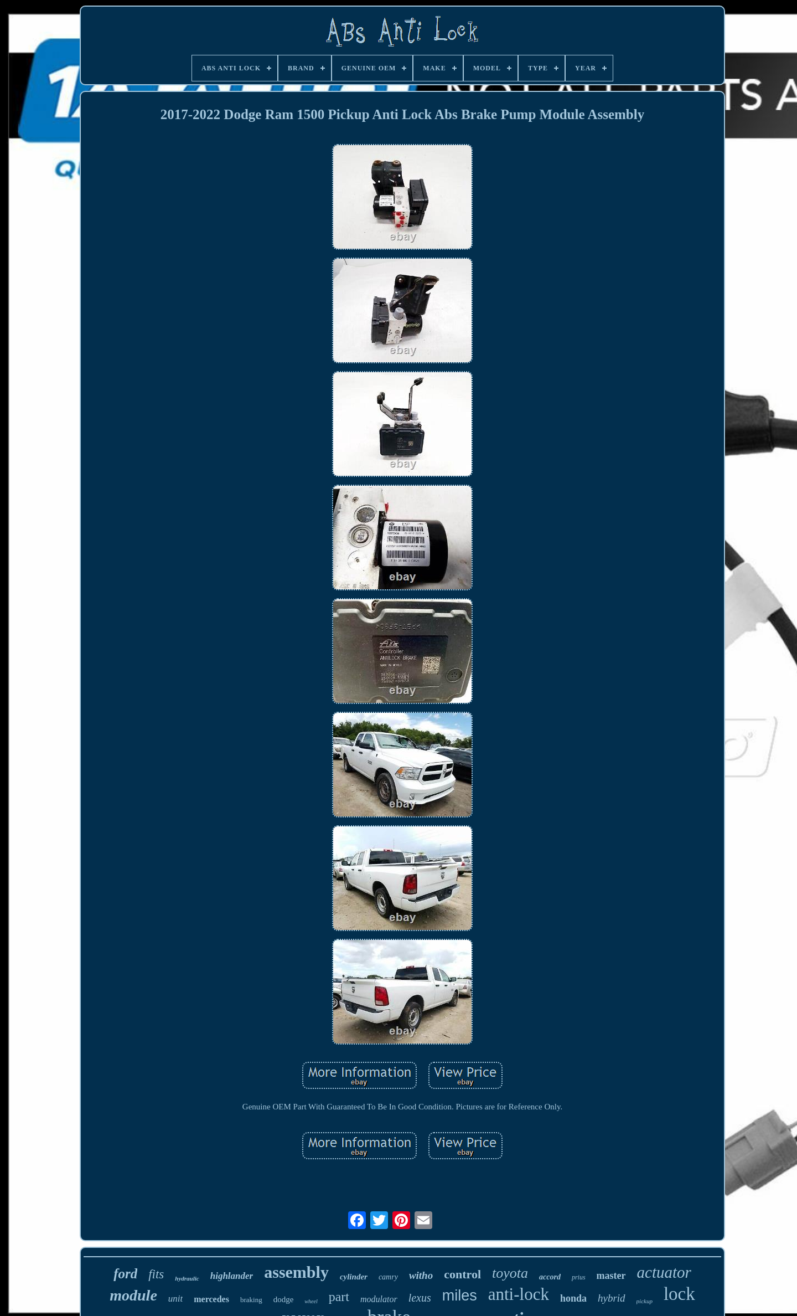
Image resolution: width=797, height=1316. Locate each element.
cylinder (354, 1276)
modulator (378, 1299)
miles (459, 1295)
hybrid (611, 1298)
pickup (644, 1301)
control (462, 1274)
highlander (231, 1276)
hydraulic (187, 1278)
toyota (510, 1273)
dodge (283, 1299)
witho (421, 1275)
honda (573, 1298)
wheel (310, 1301)
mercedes (211, 1299)
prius (579, 1277)
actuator (664, 1272)
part (339, 1296)
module (133, 1295)
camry (388, 1277)
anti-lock (518, 1294)
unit (175, 1298)
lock (679, 1294)
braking (251, 1300)
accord (550, 1277)
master (611, 1275)
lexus (419, 1298)
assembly (296, 1272)
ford (125, 1273)
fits (156, 1274)
